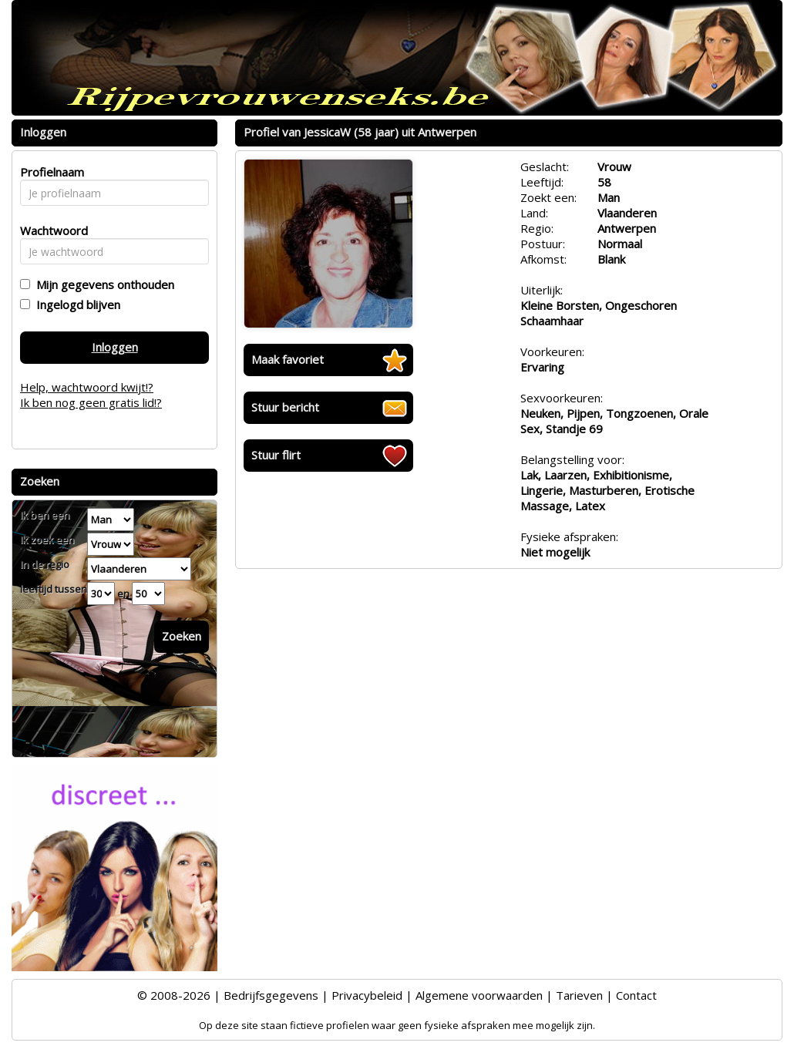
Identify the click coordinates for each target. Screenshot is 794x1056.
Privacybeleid (366, 995)
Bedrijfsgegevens (271, 995)
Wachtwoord (49, 230)
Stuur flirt (276, 454)
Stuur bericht (285, 407)
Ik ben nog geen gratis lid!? (91, 402)
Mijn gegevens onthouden (102, 284)
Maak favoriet (287, 359)
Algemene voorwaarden (479, 995)
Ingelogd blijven (75, 304)
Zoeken (181, 636)
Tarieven (579, 995)
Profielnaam (49, 172)
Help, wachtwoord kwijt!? (86, 387)
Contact (636, 995)
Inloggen (115, 347)
